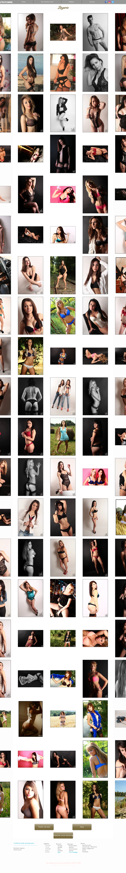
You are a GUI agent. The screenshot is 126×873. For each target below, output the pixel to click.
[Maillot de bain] (44, 827)
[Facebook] (106, 2)
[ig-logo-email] (109, 2)
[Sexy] (82, 827)
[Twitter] (113, 2)
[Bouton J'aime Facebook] (100, 840)
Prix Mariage (73, 852)
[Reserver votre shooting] (63, 835)
